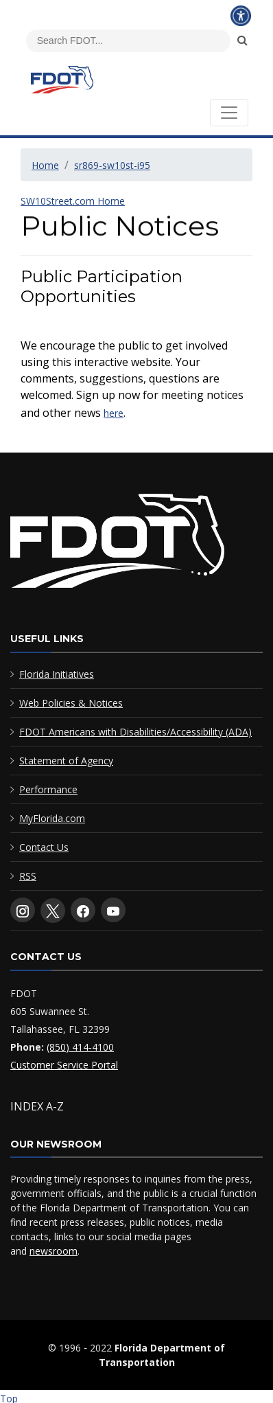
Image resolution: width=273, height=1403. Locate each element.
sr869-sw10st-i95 (112, 165)
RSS (27, 875)
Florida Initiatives (56, 674)
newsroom (53, 1250)
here (113, 413)
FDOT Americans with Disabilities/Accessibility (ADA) (135, 731)
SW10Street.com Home (73, 200)
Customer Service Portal (64, 1064)
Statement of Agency (66, 760)
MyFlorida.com (52, 818)
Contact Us (44, 847)
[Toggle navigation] (229, 112)
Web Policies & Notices (71, 702)
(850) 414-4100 (80, 1046)
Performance (48, 789)
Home (45, 165)
